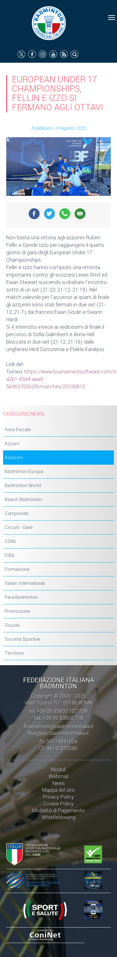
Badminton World (23, 485)
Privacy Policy (58, 797)
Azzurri (12, 443)
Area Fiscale (18, 429)
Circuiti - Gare (19, 527)
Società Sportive (22, 639)
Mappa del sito (58, 790)
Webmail (58, 776)
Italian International (25, 583)
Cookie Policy (58, 803)
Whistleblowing (59, 817)
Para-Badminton (21, 597)
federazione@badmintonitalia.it (59, 726)
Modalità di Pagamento (58, 810)
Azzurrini (14, 457)
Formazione (17, 569)
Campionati (16, 513)
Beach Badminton (23, 499)
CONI (10, 541)
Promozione (17, 611)
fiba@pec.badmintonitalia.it (58, 733)
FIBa (9, 555)
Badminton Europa (24, 471)
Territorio (14, 653)
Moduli (58, 769)
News (58, 783)
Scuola (12, 625)
